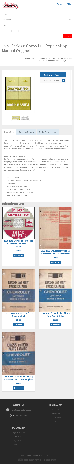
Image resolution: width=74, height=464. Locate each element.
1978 (34, 58)
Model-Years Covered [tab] (48, 132)
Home (27, 58)
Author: (9, 178)
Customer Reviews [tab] (26, 132)
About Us (55, 409)
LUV (49, 58)
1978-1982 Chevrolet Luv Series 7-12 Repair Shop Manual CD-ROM (18, 244)
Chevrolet (41, 58)
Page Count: (11, 184)
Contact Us (18, 444)
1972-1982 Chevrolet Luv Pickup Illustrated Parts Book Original (55, 252)
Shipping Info (55, 413)
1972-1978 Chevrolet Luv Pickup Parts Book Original (55, 315)
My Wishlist (18, 440)
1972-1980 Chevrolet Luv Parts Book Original (18, 315)
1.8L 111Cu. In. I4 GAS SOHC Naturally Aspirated (54, 61)
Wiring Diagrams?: (13, 187)
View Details (55, 263)
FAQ (55, 421)
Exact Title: (11, 181)
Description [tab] (9, 132)
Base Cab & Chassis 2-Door (62, 58)
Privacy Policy (55, 417)
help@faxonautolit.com (21, 410)
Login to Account (18, 433)
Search (68, 36)
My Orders (18, 437)
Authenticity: (11, 190)
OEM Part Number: (13, 196)
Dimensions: (11, 193)
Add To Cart (18, 255)
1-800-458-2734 (21, 415)
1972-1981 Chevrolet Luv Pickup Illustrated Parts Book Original (18, 378)
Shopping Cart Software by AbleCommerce (37, 455)
